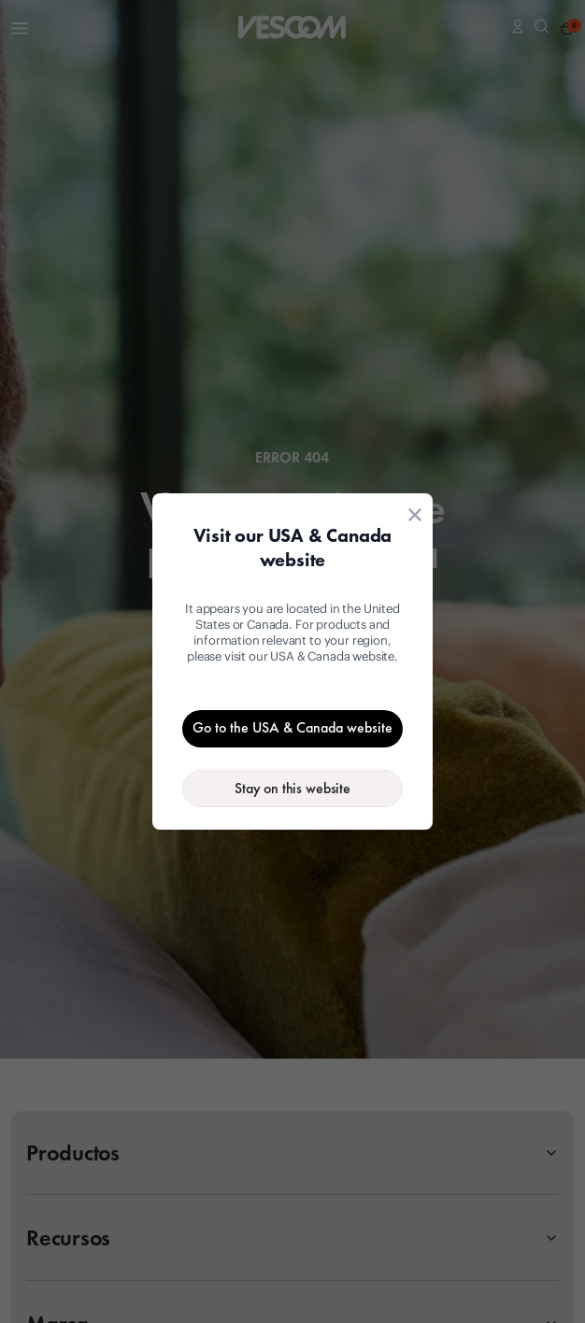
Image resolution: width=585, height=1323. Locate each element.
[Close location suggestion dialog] (414, 514)
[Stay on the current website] (292, 788)
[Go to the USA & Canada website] (292, 728)
